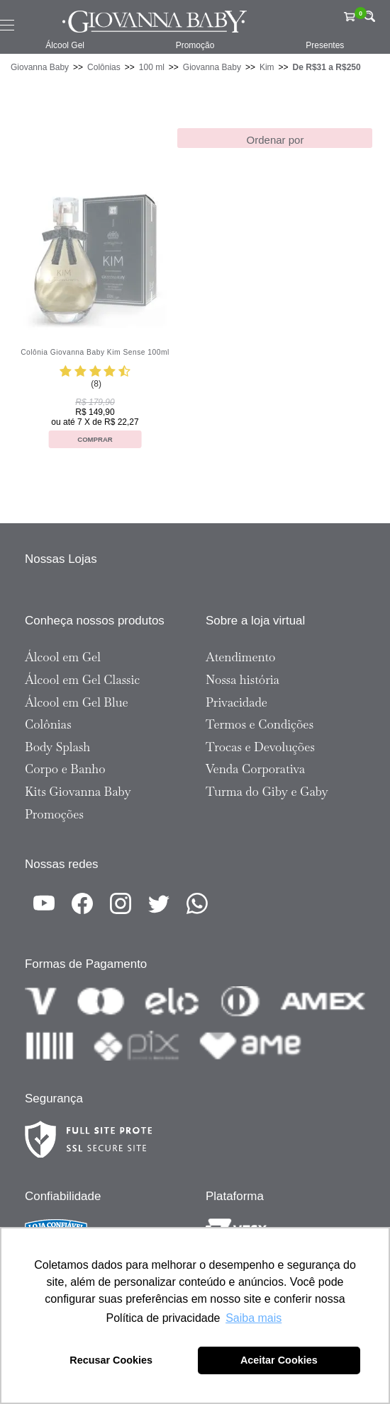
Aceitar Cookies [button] (279, 1360)
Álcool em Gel (63, 657)
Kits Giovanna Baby (78, 791)
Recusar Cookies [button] (110, 1360)
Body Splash (57, 747)
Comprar (95, 439)
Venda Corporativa (255, 769)
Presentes (325, 45)
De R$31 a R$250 (327, 67)
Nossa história (242, 679)
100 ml (152, 67)
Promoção (195, 45)
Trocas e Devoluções (260, 747)
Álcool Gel (64, 45)
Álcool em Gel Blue (76, 702)
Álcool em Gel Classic (82, 679)
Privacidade (236, 702)
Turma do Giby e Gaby (267, 791)
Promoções (54, 814)
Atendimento (240, 657)
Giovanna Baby (40, 67)
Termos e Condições (259, 724)
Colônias (104, 67)
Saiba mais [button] (253, 1318)
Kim (267, 67)
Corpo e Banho (65, 769)
